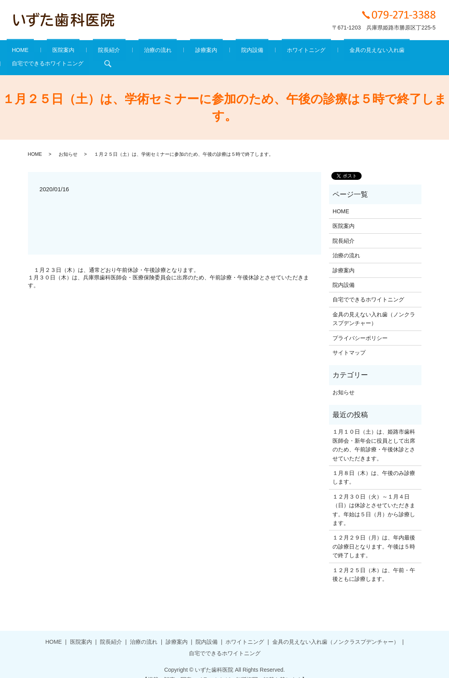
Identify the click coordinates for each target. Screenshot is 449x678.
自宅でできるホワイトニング (378, 51)
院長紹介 (87, 51)
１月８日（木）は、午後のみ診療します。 (374, 465)
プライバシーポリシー (360, 326)
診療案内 (163, 51)
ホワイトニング (241, 51)
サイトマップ (349, 340)
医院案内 (51, 51)
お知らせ (68, 142)
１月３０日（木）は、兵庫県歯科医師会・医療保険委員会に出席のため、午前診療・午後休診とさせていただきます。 (168, 269)
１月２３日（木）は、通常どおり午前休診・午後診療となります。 (116, 258)
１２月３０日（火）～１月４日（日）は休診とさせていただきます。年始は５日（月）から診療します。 (374, 497)
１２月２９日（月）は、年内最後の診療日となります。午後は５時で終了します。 (374, 535)
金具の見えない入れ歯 (301, 51)
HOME (18, 51)
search (433, 51)
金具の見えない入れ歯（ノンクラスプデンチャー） (374, 306)
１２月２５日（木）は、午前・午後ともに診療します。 (374, 562)
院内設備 (198, 51)
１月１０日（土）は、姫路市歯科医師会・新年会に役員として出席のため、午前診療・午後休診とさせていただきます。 (374, 433)
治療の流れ (124, 51)
